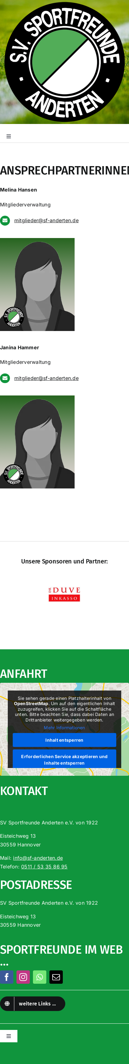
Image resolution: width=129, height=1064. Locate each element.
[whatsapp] (39, 977)
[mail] (56, 977)
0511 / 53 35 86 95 (44, 866)
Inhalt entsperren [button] (64, 740)
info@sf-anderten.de (38, 858)
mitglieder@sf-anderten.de (46, 220)
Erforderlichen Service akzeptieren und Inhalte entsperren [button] (64, 760)
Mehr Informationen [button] (64, 728)
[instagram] (23, 977)
